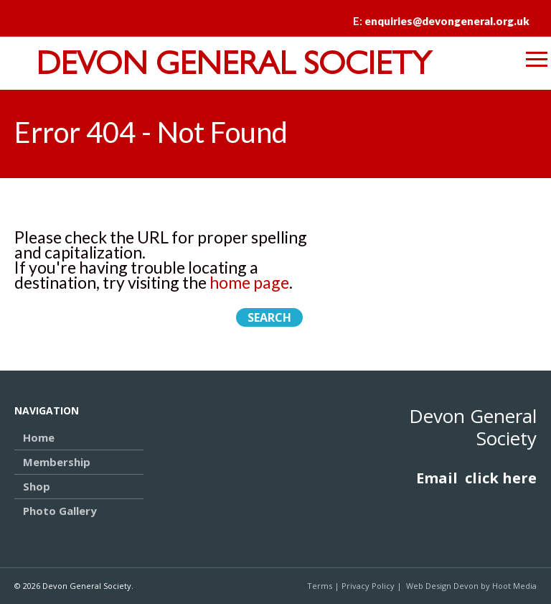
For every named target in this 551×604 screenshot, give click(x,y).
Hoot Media (514, 585)
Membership (56, 462)
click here (501, 478)
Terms (319, 585)
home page (249, 282)
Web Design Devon (442, 585)
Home (39, 437)
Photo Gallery (60, 510)
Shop (36, 486)
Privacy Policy (368, 585)
